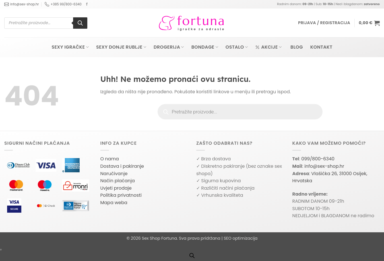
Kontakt (321, 47)
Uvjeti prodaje (116, 188)
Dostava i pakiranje (122, 166)
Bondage (204, 47)
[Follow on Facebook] (86, 4)
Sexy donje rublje (121, 47)
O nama (109, 159)
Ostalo (237, 47)
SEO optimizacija (240, 238)
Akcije (268, 47)
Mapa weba (113, 202)
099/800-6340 (318, 159)
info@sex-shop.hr (21, 4)
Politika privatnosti (121, 195)
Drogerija (169, 47)
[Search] (80, 23)
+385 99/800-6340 (63, 4)
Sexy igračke (69, 47)
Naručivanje (114, 173)
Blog (296, 47)
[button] (324, 23)
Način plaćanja (117, 180)
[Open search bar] (192, 255)
